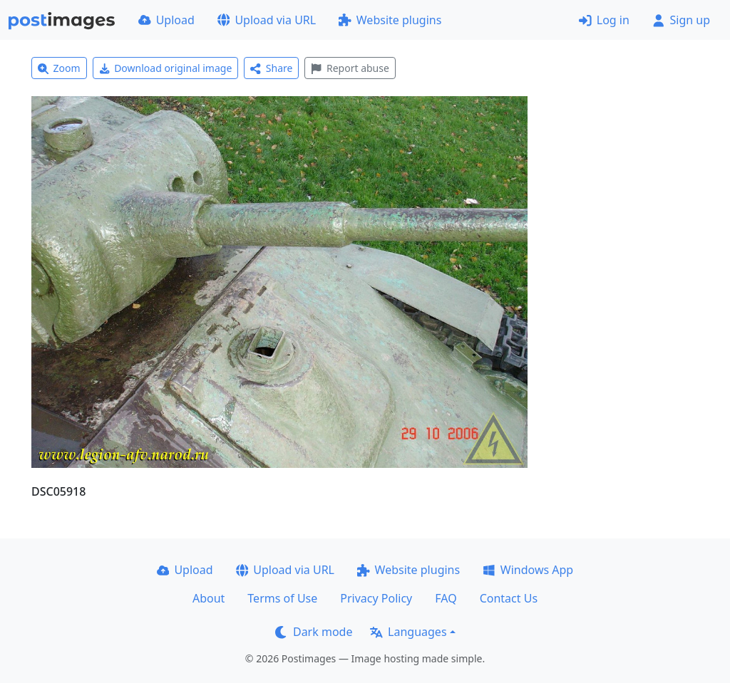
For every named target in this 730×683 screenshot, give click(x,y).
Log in (604, 20)
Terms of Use (282, 598)
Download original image (165, 68)
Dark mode (313, 632)
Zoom (59, 68)
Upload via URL (266, 20)
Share (271, 68)
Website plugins (390, 20)
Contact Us (509, 598)
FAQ (445, 598)
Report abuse (350, 68)
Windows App (528, 570)
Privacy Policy (376, 598)
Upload (166, 20)
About (208, 598)
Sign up (681, 20)
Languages (408, 632)
